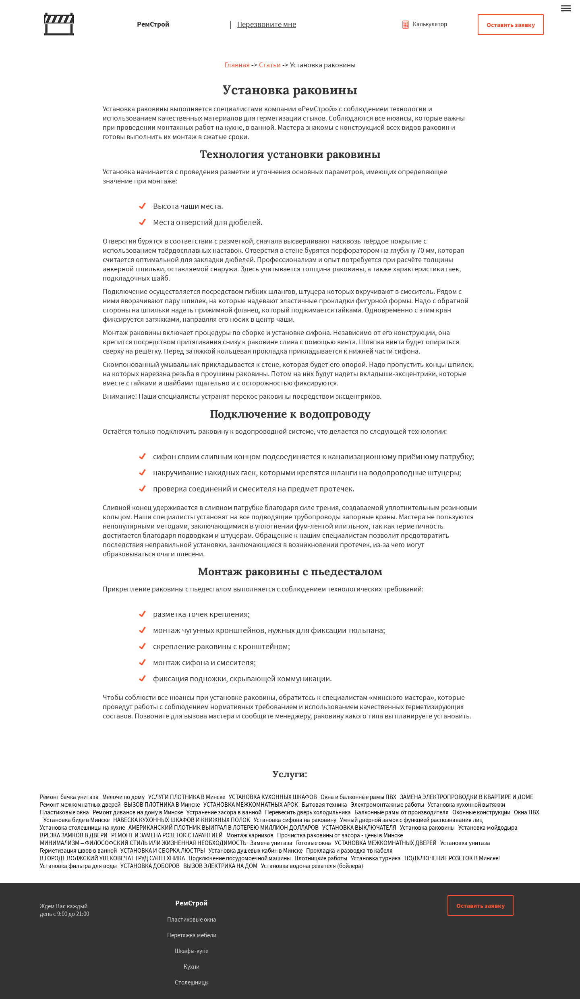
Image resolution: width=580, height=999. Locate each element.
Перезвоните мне (266, 24)
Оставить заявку (511, 25)
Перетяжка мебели (191, 935)
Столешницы (192, 982)
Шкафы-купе (191, 951)
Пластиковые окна (191, 919)
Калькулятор (424, 24)
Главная (237, 64)
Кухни (191, 966)
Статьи (270, 64)
